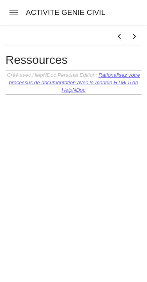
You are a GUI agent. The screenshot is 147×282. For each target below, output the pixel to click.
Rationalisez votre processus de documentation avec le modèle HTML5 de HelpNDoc (74, 82)
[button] (119, 37)
